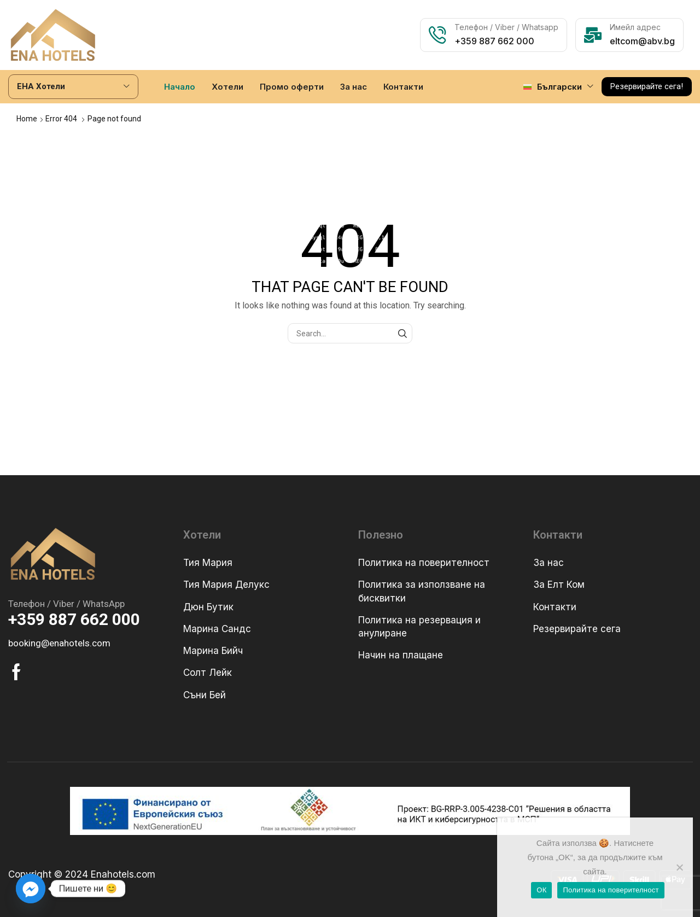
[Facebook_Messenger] (30, 888)
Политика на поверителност (610, 890)
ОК (541, 890)
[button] (647, 86)
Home (26, 118)
